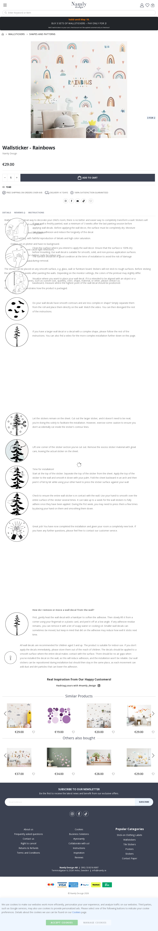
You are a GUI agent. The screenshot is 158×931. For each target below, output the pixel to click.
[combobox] (79, 12)
